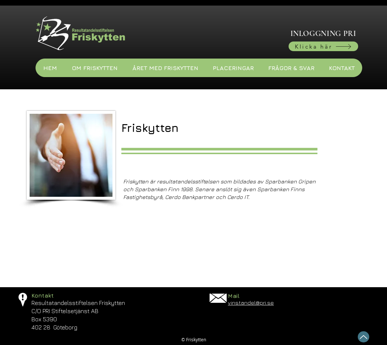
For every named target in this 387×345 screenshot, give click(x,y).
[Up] (363, 336)
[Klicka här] (323, 46)
